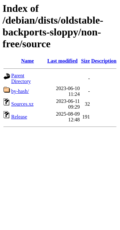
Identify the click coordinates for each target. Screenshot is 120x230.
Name (27, 61)
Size (85, 61)
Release (19, 116)
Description (103, 61)
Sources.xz (22, 104)
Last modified (62, 61)
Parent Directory (21, 78)
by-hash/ (20, 91)
